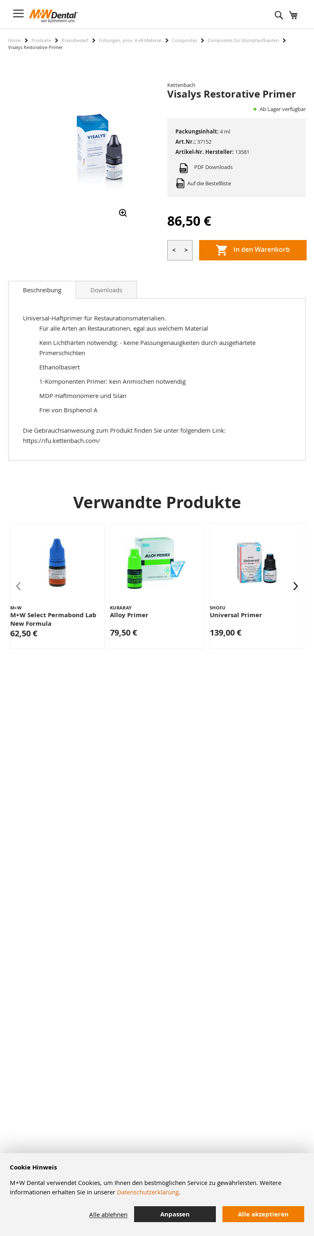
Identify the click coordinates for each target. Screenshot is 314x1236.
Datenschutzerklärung (148, 1192)
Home (14, 40)
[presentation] (295, 586)
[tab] (42, 290)
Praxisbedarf (75, 40)
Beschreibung (42, 290)
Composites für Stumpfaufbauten (243, 40)
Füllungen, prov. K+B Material (130, 40)
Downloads (106, 290)
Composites (184, 40)
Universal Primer (236, 615)
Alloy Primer (129, 615)
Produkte (41, 40)
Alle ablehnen (108, 1214)
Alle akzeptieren (263, 1214)
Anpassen (175, 1214)
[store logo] (53, 16)
